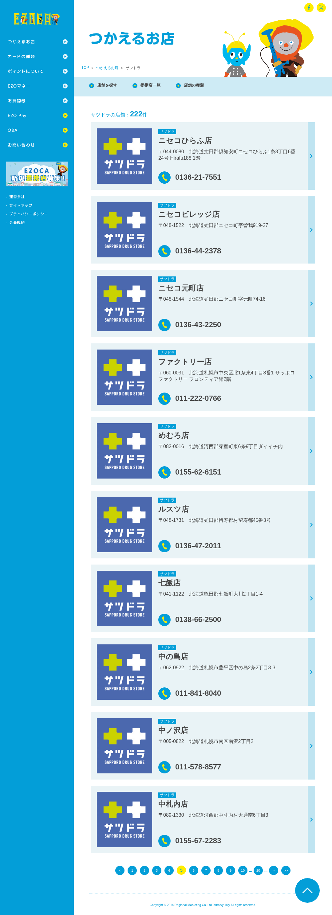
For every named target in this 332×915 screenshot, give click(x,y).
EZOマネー (19, 86)
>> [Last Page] (285, 870)
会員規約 (17, 222)
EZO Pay (17, 115)
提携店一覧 (160, 85)
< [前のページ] (120, 870)
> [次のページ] (273, 870)
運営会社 (17, 196)
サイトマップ (21, 205)
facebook (309, 7)
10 (242, 870)
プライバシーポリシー (28, 214)
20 (258, 870)
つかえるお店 (21, 42)
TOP (85, 67)
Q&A (13, 130)
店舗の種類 (209, 85)
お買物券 (17, 101)
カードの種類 (21, 56)
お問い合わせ (21, 145)
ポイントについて (26, 71)
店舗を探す (110, 85)
